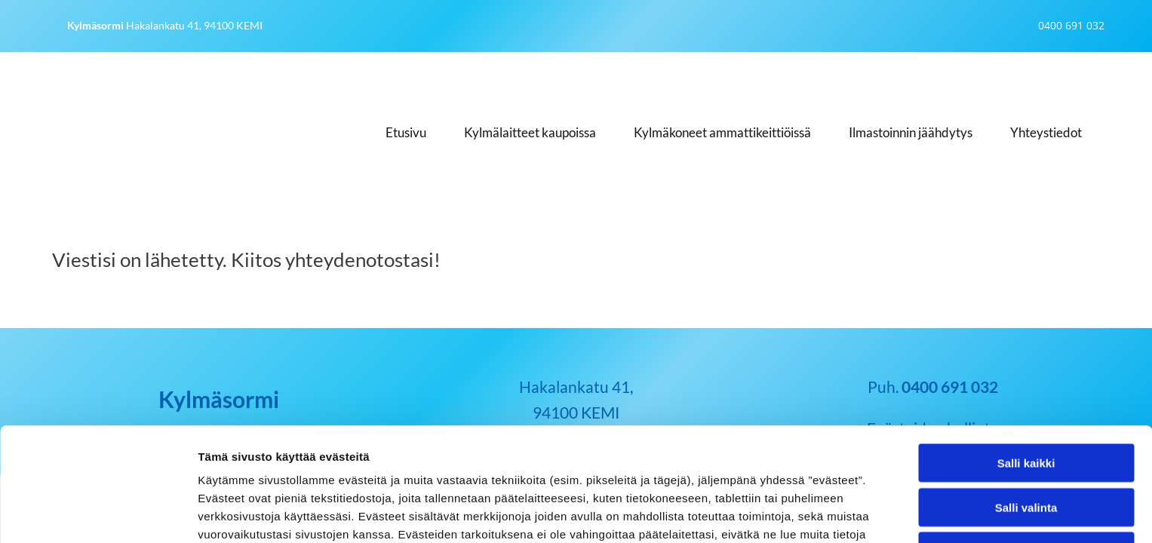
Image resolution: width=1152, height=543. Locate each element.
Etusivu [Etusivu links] (406, 132)
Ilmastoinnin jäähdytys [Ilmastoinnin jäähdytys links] (910, 132)
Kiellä (1026, 444)
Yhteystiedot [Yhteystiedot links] (1046, 132)
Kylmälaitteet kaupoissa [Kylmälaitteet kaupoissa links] (530, 132)
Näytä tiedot (807, 513)
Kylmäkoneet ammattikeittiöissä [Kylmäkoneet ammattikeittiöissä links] (722, 132)
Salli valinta (1026, 400)
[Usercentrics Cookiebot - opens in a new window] (98, 513)
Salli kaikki (1026, 356)
